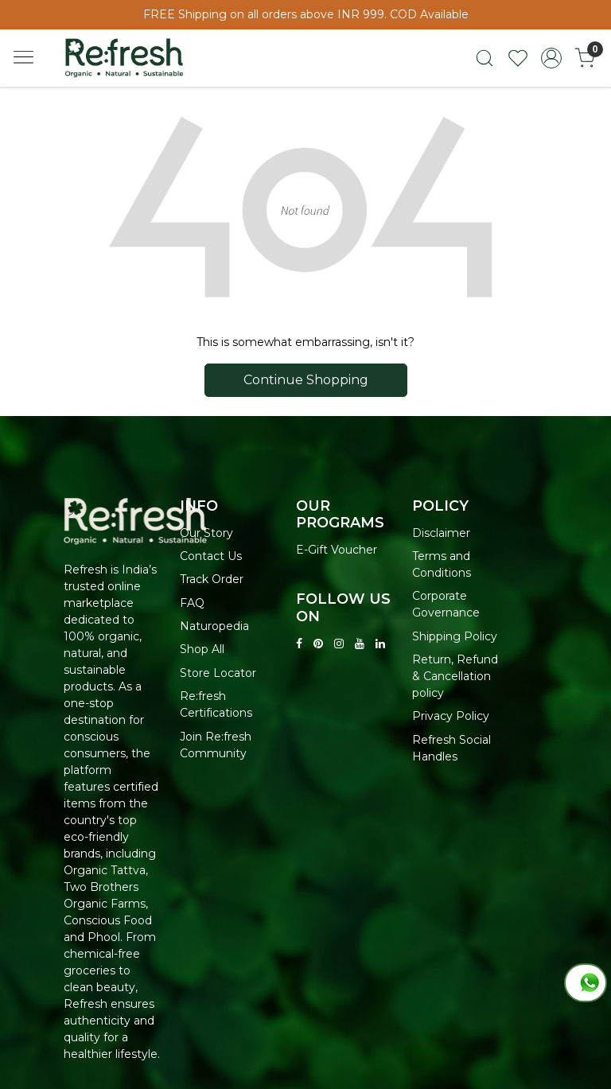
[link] (484, 58)
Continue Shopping (305, 379)
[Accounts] (551, 58)
